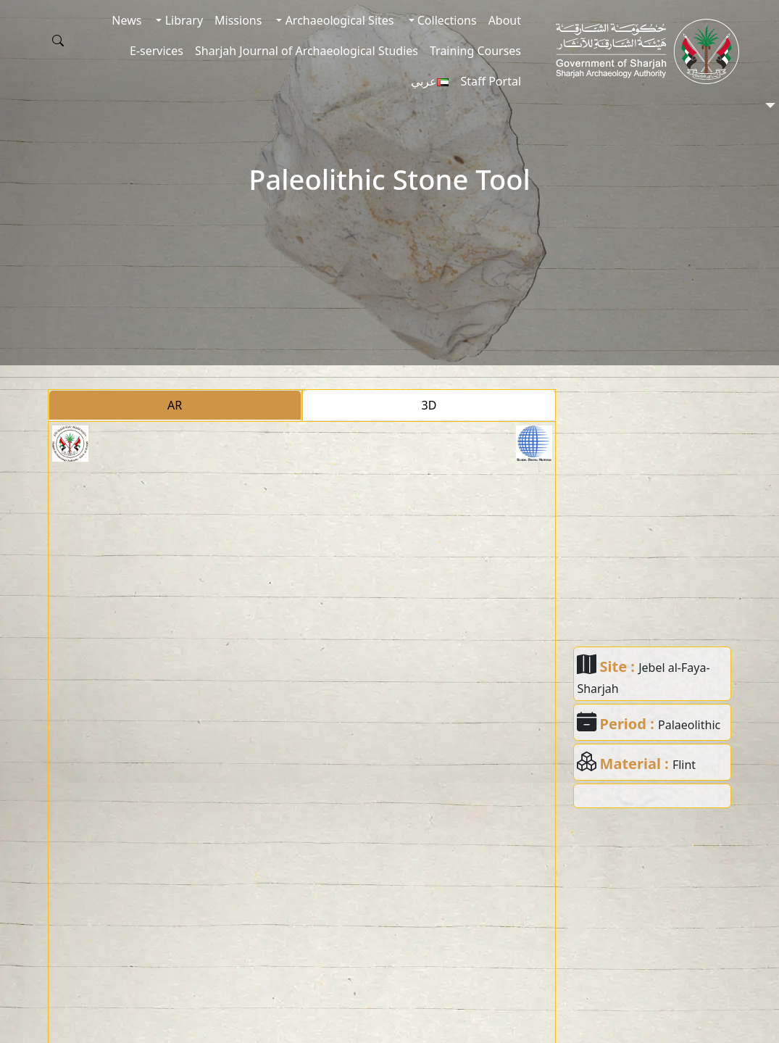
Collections (446, 20)
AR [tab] (174, 405)
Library (182, 20)
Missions (238, 20)
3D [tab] (429, 405)
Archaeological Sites (337, 20)
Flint (684, 765)
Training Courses (475, 51)
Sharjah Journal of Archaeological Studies (306, 51)
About (504, 20)
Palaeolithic (689, 725)
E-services (156, 51)
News (126, 20)
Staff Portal (490, 81)
